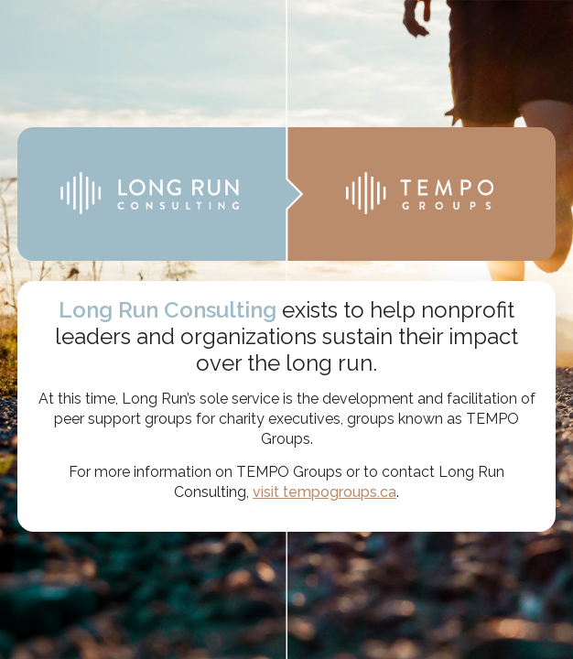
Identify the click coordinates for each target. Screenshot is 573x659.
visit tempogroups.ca (324, 492)
